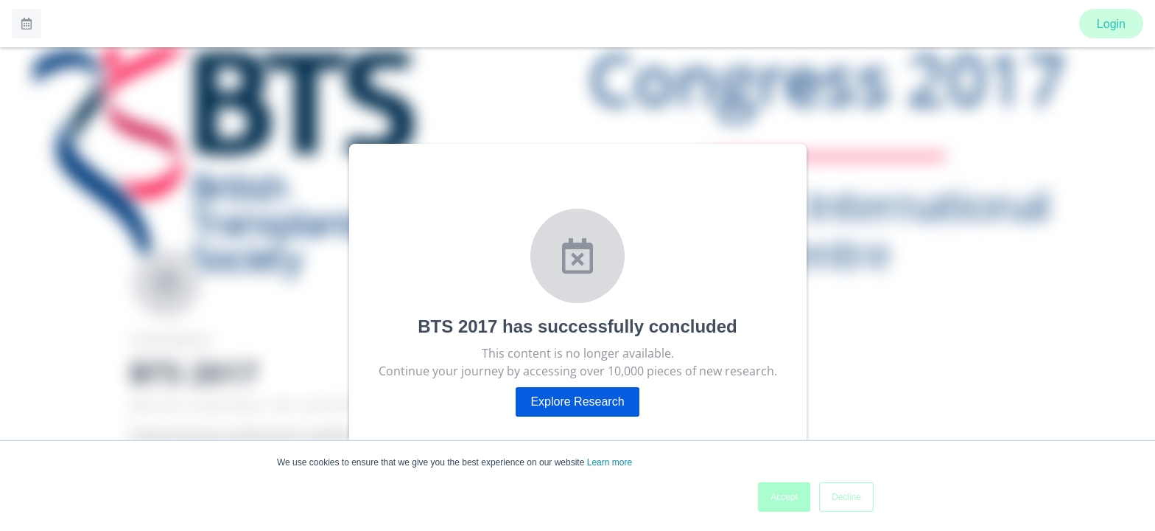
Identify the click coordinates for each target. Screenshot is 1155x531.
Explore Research (577, 401)
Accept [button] (784, 497)
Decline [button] (846, 497)
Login (1111, 24)
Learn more (609, 462)
